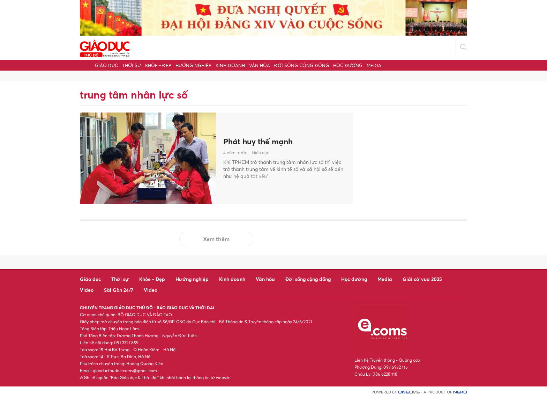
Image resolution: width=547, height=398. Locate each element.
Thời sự (131, 65)
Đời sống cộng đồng (301, 65)
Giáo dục (106, 65)
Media (374, 65)
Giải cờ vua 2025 (422, 279)
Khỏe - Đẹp (158, 65)
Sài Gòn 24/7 (118, 290)
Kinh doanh (230, 65)
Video (86, 290)
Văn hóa (259, 65)
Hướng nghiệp (193, 65)
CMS (409, 392)
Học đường (347, 65)
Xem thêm (216, 239)
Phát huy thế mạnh (260, 141)
